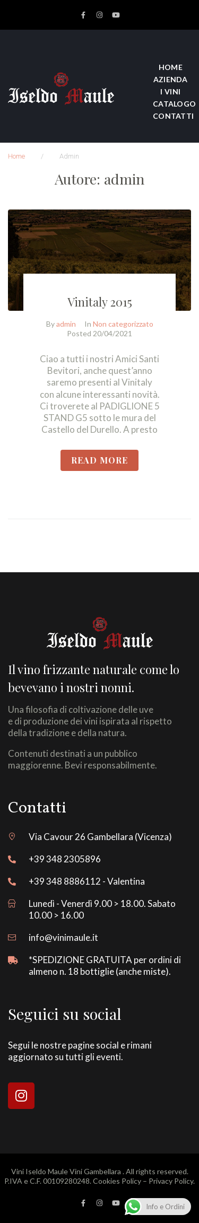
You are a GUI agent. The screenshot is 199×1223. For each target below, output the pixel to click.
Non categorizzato (123, 323)
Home (16, 156)
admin (66, 323)
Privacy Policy (171, 1180)
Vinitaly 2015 (99, 302)
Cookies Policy (117, 1180)
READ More (99, 460)
